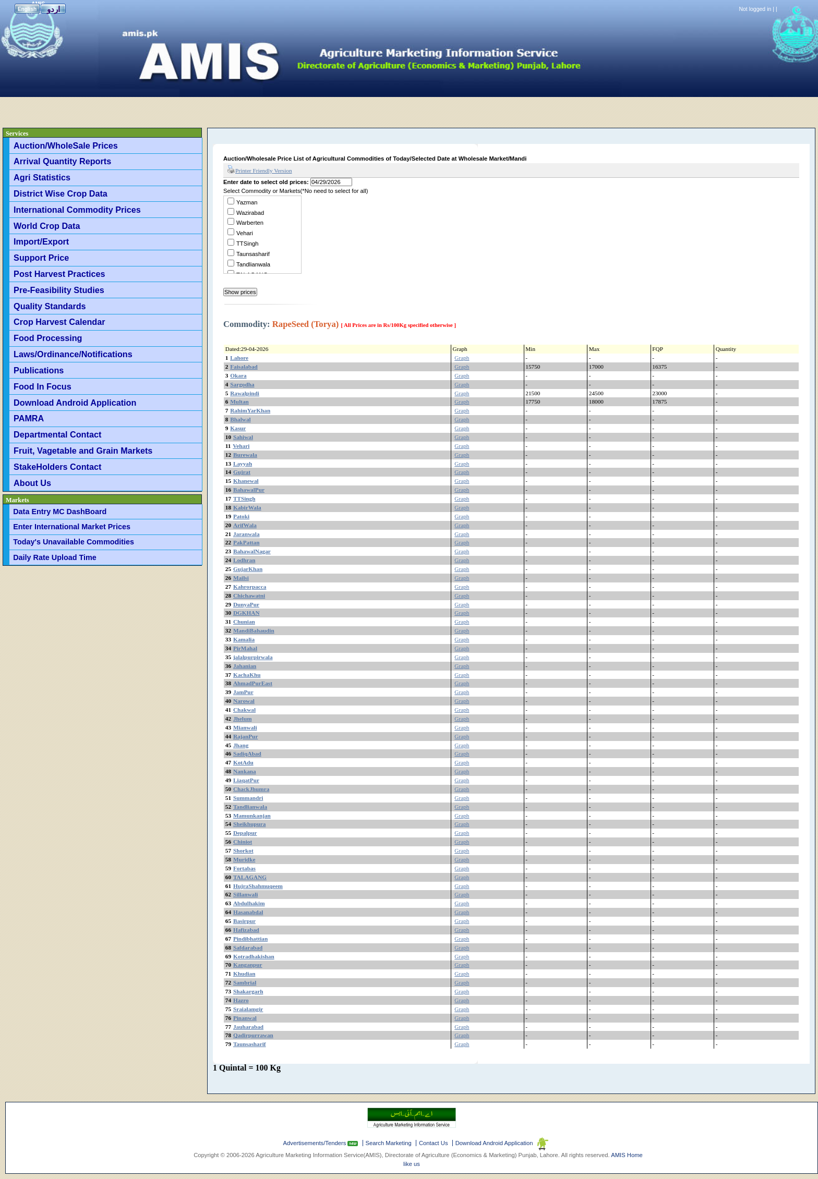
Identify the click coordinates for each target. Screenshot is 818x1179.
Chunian (244, 621)
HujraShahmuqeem (258, 886)
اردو (53, 9)
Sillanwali (245, 894)
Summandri (248, 798)
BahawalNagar (252, 551)
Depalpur (245, 833)
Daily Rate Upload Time (55, 557)
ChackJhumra (251, 789)
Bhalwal (240, 419)
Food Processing (48, 338)
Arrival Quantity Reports (62, 161)
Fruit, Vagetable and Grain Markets (83, 450)
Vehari (244, 233)
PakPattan (246, 542)
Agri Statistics (42, 177)
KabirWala (247, 507)
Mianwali (245, 727)
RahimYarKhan (250, 410)
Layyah (242, 463)
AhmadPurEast (252, 683)
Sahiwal (243, 437)
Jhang (240, 745)
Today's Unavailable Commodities (73, 542)
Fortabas (244, 868)
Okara (238, 375)
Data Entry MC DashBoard (59, 511)
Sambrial (244, 982)
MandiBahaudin (253, 630)
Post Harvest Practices (59, 273)
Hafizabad (246, 930)
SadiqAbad (247, 753)
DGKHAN (246, 613)
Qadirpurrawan (253, 1035)
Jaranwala (246, 534)
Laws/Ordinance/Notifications (73, 354)
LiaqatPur (246, 780)
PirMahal (245, 648)
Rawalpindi (244, 393)
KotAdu (243, 762)
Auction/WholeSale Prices (66, 145)
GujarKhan (247, 569)
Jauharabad (248, 1027)
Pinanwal (245, 1018)
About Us (32, 483)
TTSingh (247, 243)
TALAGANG (250, 877)
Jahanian (244, 666)
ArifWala (245, 525)
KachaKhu (247, 675)
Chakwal (244, 710)
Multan (239, 401)
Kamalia (244, 639)
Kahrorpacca (250, 587)
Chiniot (242, 841)
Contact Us (433, 1143)
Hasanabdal (248, 912)
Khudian (244, 973)
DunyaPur (246, 604)
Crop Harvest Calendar (59, 321)
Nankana (244, 771)
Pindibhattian (250, 938)
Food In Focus (42, 386)
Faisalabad (244, 366)
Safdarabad (247, 947)
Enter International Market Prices (71, 526)
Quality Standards (50, 306)
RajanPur (245, 736)
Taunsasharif (253, 254)
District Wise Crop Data (60, 193)
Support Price (41, 257)
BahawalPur (248, 490)
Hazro (241, 1000)
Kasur (238, 428)
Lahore (239, 358)
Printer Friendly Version (259, 170)
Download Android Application (75, 402)
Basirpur (244, 921)
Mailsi (241, 578)
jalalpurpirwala (253, 657)
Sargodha (242, 384)
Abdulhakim (249, 903)
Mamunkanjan (252, 815)
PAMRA (29, 418)
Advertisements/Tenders (315, 1143)
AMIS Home (627, 1155)
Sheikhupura (249, 824)
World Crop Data (47, 225)
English (27, 9)
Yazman (246, 202)
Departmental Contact (57, 434)
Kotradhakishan (253, 956)
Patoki (241, 516)
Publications (39, 370)
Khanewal (246, 481)
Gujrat (241, 472)
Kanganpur (247, 965)
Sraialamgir (248, 1009)
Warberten (249, 223)
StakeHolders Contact (57, 466)
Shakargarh (248, 991)
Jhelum (242, 718)
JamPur (243, 692)
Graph (461, 358)
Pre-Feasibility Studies (59, 290)
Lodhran (244, 560)
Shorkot (243, 850)
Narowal (244, 701)
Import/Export (41, 241)
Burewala (245, 455)
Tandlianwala (253, 264)
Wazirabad (250, 213)
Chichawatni (249, 595)
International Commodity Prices (77, 209)
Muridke (244, 859)
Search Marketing (389, 1143)
